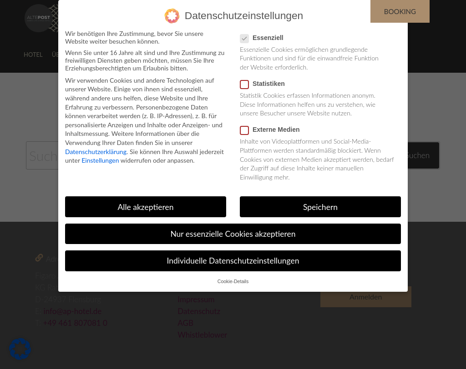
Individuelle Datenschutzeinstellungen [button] (233, 260)
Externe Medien (272, 129)
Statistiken (265, 83)
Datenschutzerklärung (96, 151)
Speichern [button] (320, 207)
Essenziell (264, 37)
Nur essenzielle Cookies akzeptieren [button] (232, 234)
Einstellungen (100, 160)
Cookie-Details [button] (233, 281)
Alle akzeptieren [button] (145, 207)
